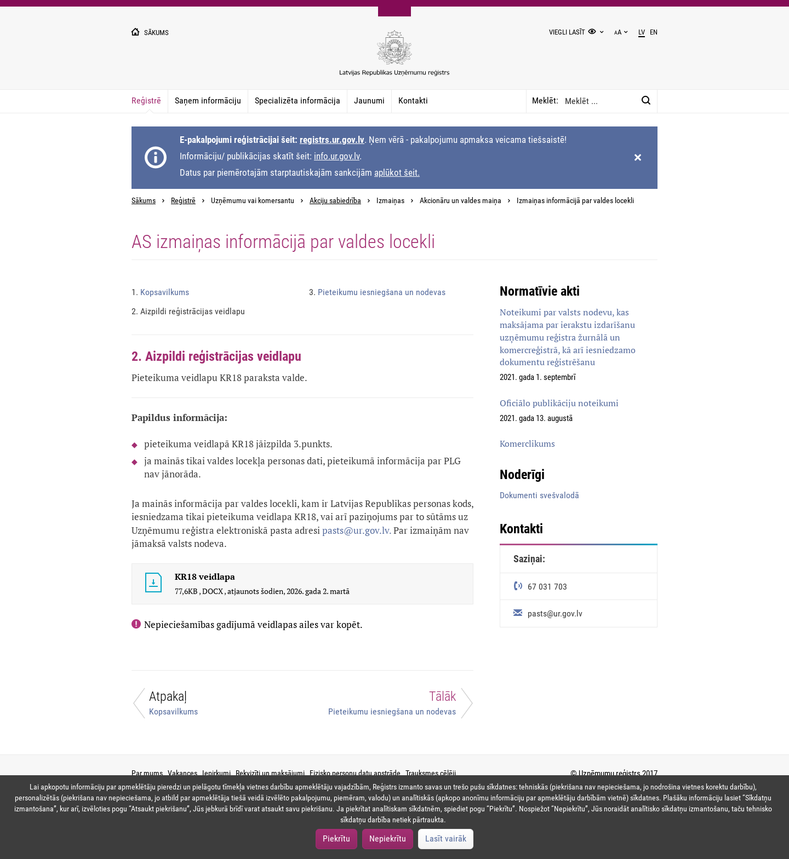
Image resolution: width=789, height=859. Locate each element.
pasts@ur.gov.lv (355, 530)
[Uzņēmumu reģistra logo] (394, 59)
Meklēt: (545, 100)
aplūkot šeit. (397, 172)
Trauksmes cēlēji (430, 773)
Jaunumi (369, 100)
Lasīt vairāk (445, 838)
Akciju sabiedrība (335, 200)
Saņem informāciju (208, 100)
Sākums (144, 200)
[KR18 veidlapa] (153, 584)
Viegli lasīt (567, 32)
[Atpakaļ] (210, 706)
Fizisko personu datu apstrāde (355, 773)
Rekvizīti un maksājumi (270, 773)
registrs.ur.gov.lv (332, 139)
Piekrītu (336, 838)
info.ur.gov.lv (336, 156)
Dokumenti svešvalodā (539, 495)
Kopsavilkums (160, 292)
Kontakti (413, 100)
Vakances (182, 773)
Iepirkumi (216, 773)
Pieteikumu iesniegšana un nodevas (377, 292)
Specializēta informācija (297, 100)
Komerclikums (527, 443)
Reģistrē (146, 100)
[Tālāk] (394, 706)
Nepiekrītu (387, 838)
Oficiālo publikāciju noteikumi (559, 403)
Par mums (147, 773)
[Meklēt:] (646, 101)
